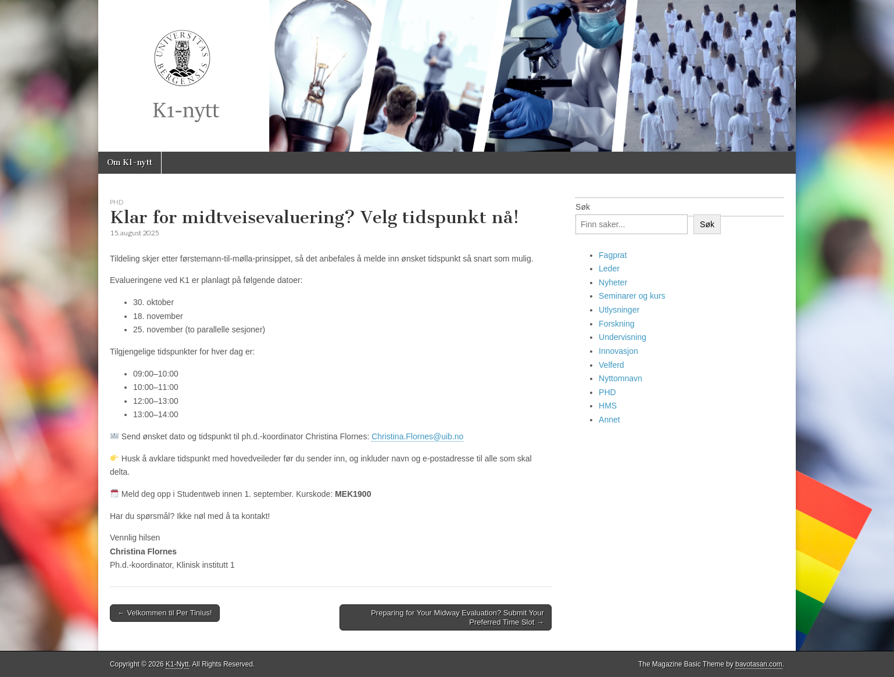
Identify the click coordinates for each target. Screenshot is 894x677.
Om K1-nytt (129, 162)
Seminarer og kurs (632, 295)
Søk (582, 207)
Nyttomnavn (620, 378)
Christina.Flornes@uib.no (417, 436)
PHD (116, 202)
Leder (609, 268)
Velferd (611, 365)
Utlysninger (619, 309)
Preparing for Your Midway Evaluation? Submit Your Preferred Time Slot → (457, 617)
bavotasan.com (758, 664)
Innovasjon (618, 351)
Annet (609, 419)
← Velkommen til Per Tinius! (164, 612)
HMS (608, 405)
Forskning (616, 323)
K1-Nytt (177, 664)
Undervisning (622, 337)
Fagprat (613, 255)
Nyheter (613, 282)
